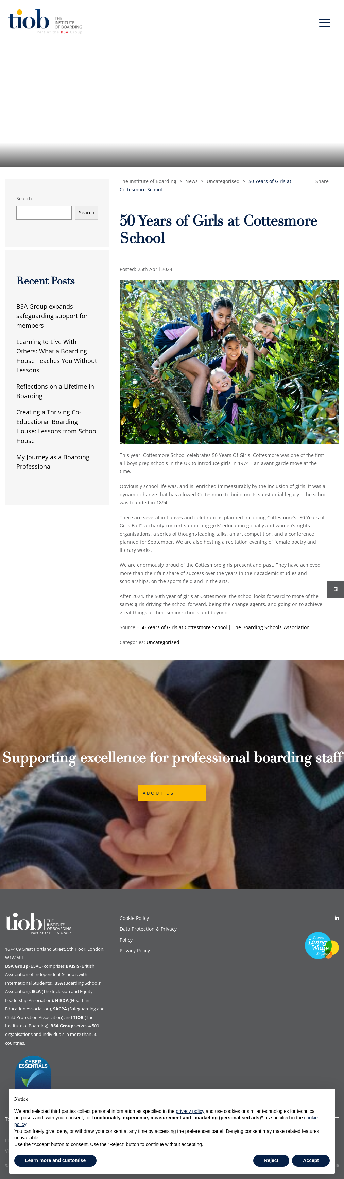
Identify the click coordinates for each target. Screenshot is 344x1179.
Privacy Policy (135, 950)
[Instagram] (335, 589)
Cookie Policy (134, 918)
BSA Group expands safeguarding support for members (52, 315)
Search (24, 198)
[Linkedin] (337, 918)
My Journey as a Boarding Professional (52, 461)
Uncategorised (163, 642)
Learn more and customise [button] (55, 1160)
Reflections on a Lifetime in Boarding (55, 391)
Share (322, 181)
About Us (158, 793)
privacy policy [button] (190, 1111)
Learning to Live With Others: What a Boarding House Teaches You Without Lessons (56, 355)
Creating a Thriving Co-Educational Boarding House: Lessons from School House (57, 426)
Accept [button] (311, 1160)
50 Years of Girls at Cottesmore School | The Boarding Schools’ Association (225, 627)
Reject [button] (271, 1160)
